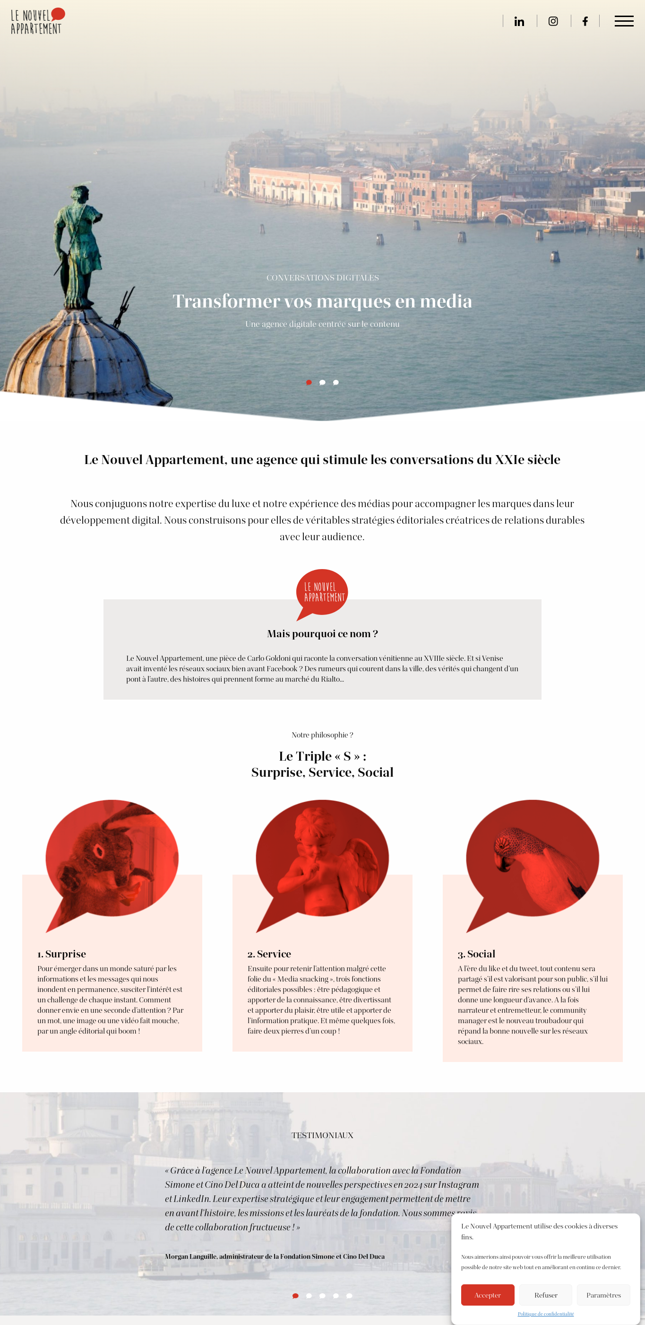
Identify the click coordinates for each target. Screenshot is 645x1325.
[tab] (309, 383)
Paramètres (603, 1295)
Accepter (487, 1295)
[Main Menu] (624, 21)
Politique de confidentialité (546, 1314)
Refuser (546, 1295)
